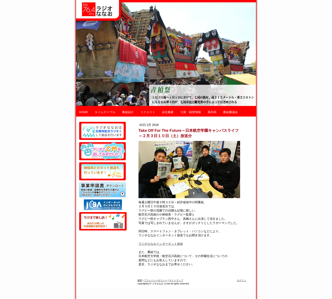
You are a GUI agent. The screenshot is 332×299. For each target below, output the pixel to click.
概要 (139, 280)
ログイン (241, 280)
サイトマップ (176, 280)
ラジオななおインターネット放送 (160, 243)
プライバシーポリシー (155, 280)
